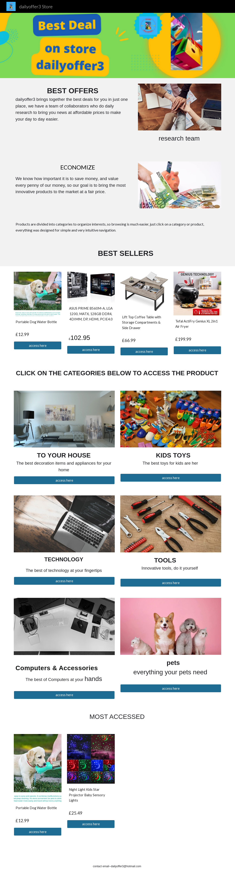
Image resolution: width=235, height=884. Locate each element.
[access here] (38, 345)
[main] (73, 104)
